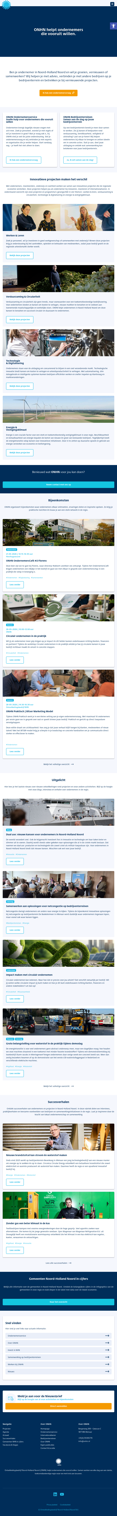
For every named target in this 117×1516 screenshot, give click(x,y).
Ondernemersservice (49, 1432)
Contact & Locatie (48, 1448)
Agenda (6, 1432)
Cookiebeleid (65, 1504)
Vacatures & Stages (10, 1445)
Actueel (6, 1435)
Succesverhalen (9, 1438)
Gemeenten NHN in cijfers (13, 1441)
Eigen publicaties (47, 1445)
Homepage (45, 1428)
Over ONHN (45, 1441)
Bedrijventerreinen (48, 1438)
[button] (113, 25)
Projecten (7, 1428)
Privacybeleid (52, 1504)
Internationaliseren (48, 1435)
